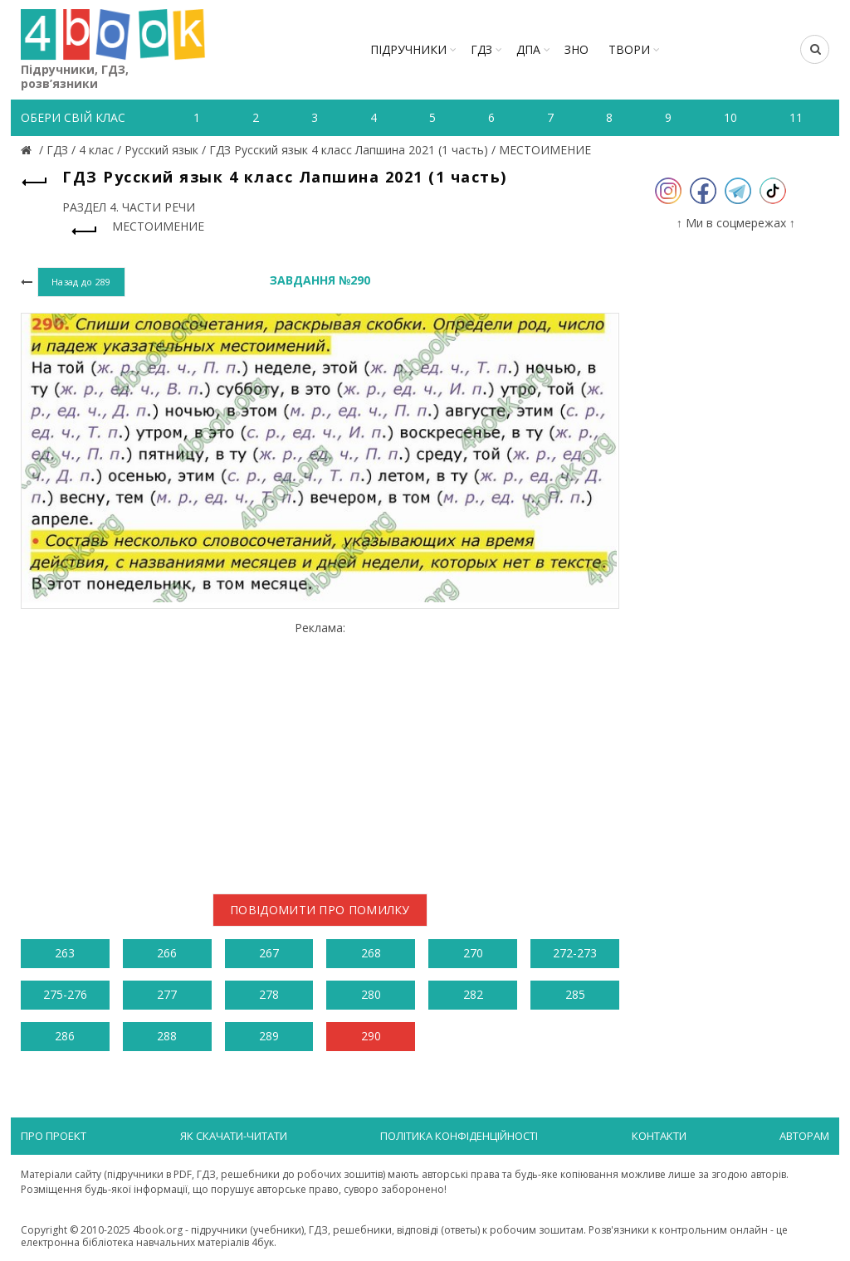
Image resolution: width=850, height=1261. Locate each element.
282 (473, 994)
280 (371, 994)
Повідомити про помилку (320, 910)
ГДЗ (481, 49)
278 (269, 994)
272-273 (575, 953)
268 (371, 953)
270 (473, 953)
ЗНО (576, 49)
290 (371, 1036)
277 (167, 994)
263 (65, 953)
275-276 (65, 994)
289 (269, 1036)
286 (65, 1036)
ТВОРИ (629, 49)
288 (167, 1036)
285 (575, 994)
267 (269, 953)
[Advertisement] (320, 751)
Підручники (408, 49)
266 (167, 953)
